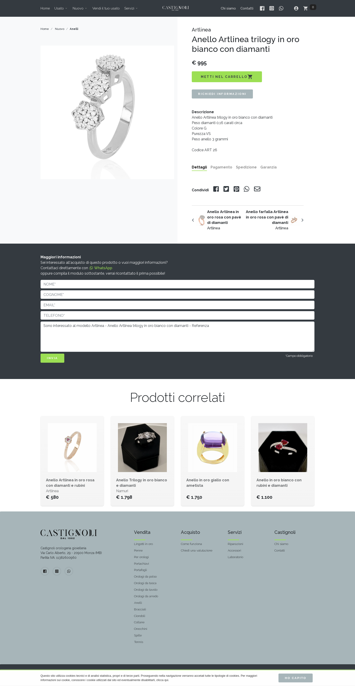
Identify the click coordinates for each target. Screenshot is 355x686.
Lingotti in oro (143, 544)
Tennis (138, 642)
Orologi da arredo (146, 596)
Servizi (131, 8)
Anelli (138, 602)
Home (45, 8)
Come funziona (191, 544)
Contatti (246, 8)
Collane (139, 622)
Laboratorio (235, 557)
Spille (138, 635)
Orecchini (140, 629)
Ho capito (295, 678)
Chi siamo (228, 8)
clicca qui (162, 680)
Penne (138, 550)
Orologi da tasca (145, 583)
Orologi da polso (145, 576)
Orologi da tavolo (145, 589)
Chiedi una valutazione (196, 550)
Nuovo (80, 8)
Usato (61, 8)
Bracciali (140, 609)
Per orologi (141, 557)
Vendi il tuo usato (106, 8)
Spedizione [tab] (246, 167)
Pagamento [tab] (221, 167)
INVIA (52, 358)
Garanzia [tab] (268, 167)
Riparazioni (235, 544)
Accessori (234, 550)
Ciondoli (139, 616)
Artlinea (224, 220)
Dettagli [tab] (199, 167)
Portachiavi (141, 563)
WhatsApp (100, 268)
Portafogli (140, 570)
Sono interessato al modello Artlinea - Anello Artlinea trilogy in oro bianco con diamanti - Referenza (177, 336)
